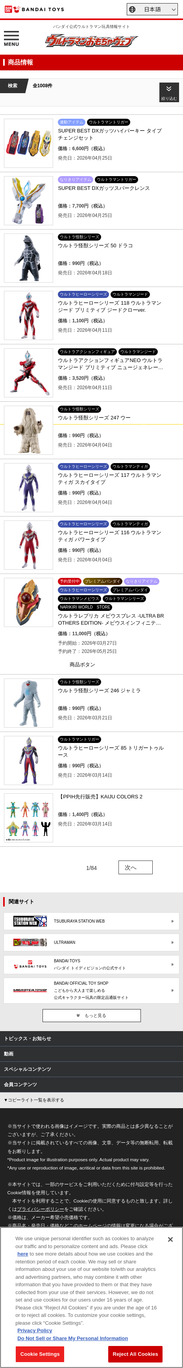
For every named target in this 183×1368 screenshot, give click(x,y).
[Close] (170, 1239)
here (22, 1254)
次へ (131, 867)
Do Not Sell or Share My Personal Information (72, 1338)
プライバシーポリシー (40, 1209)
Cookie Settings (40, 1354)
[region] (91, 1297)
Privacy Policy (34, 1330)
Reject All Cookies (135, 1354)
